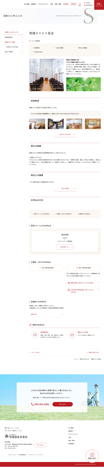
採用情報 (65, 4)
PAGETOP (101, 459)
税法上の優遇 (83, 48)
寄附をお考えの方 (12, 32)
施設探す (92, 458)
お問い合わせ (62, 405)
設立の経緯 (59, 48)
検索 (79, 5)
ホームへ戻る (35, 352)
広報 (51, 4)
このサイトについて (13, 456)
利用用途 (37, 48)
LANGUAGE (89, 5)
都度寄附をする (65, 247)
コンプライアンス (35, 456)
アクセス (88, 3)
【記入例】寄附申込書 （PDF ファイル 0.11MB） (82, 291)
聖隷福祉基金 (44, 332)
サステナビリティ (43, 4)
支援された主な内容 (64, 134)
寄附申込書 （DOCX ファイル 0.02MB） (82, 283)
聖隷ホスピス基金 (83, 332)
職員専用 (73, 4)
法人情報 (26, 4)
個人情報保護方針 (24, 456)
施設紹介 (33, 4)
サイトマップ (44, 456)
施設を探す (34, 314)
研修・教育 (58, 4)
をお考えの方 (99, 4)
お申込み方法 (38, 52)
